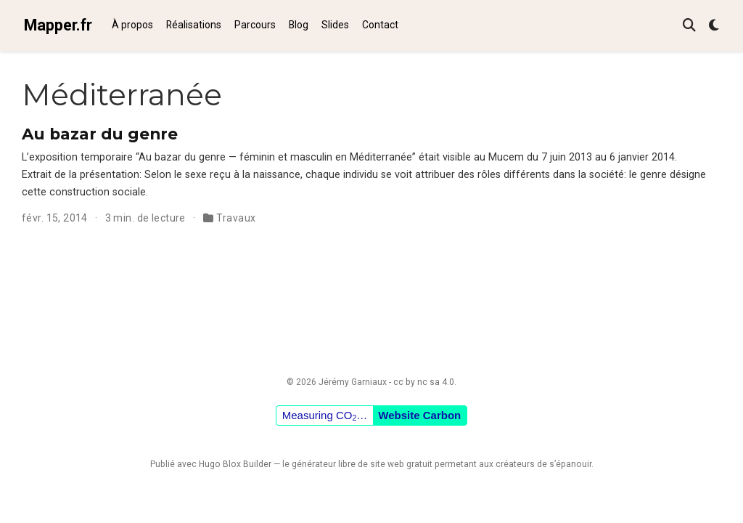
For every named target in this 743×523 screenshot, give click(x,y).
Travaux (235, 218)
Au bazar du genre (100, 133)
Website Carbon (419, 415)
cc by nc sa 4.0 (423, 382)
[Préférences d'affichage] (714, 25)
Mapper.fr (58, 25)
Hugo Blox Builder (235, 464)
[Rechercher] (689, 25)
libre (347, 464)
